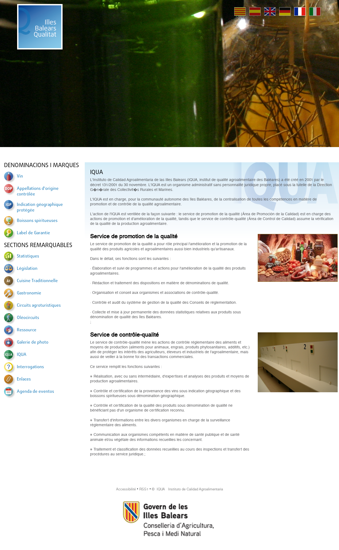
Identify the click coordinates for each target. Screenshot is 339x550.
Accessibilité (126, 489)
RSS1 (143, 489)
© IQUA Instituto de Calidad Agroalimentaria (187, 489)
